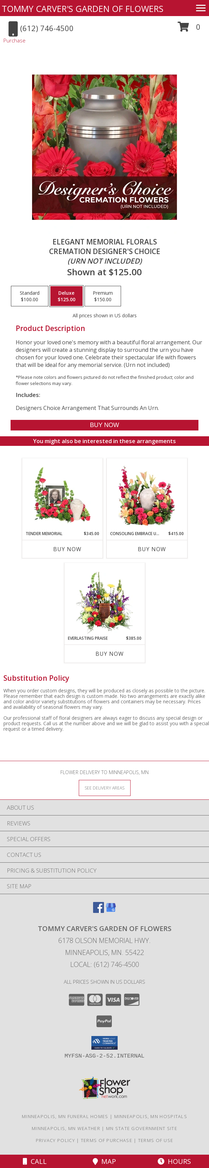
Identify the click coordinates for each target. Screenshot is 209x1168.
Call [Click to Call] (35, 1161)
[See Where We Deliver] (105, 787)
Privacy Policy (55, 1140)
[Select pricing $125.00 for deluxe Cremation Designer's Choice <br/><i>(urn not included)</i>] (66, 296)
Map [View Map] (104, 1161)
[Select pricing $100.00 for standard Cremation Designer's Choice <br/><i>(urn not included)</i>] (29, 296)
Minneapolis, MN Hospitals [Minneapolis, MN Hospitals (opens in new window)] (151, 1116)
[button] (189, 29)
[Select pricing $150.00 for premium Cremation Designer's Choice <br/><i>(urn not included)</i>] (103, 296)
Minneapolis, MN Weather (66, 1128)
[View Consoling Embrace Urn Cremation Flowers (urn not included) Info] (146, 494)
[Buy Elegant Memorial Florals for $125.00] (104, 425)
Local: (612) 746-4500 (104, 964)
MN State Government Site (141, 1128)
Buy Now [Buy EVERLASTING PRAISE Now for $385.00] (109, 654)
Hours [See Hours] (174, 1161)
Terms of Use (156, 1140)
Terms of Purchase (106, 1140)
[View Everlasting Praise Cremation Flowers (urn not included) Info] (104, 599)
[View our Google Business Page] (110, 911)
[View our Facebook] (98, 911)
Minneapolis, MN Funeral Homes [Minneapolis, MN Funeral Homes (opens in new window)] (65, 1116)
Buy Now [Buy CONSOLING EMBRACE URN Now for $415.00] (152, 549)
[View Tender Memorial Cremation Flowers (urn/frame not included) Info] (62, 494)
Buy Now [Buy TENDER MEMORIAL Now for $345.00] (67, 549)
